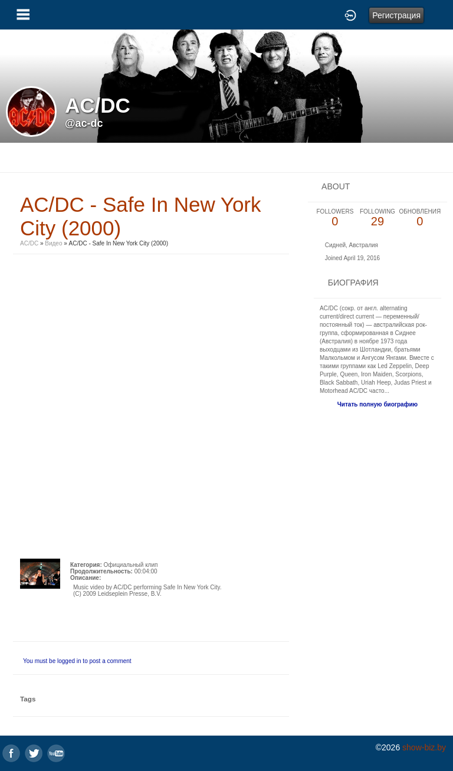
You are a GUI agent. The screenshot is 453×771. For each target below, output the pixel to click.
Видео (53, 243)
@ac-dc (84, 123)
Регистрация (396, 15)
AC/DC (30, 243)
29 (377, 218)
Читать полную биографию (377, 404)
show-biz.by (424, 747)
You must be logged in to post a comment (77, 661)
